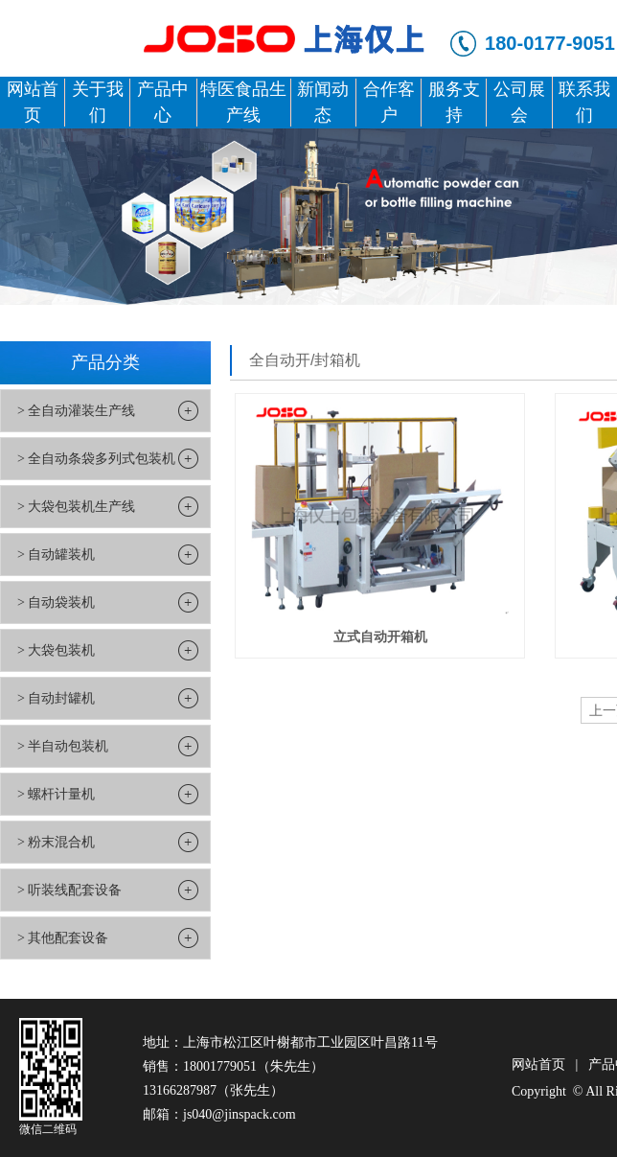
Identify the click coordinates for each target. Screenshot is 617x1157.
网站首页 (538, 1064)
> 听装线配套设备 (69, 890)
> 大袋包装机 (56, 650)
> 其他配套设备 (62, 938)
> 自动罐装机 (56, 554)
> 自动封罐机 (56, 698)
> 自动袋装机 (56, 602)
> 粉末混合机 (56, 842)
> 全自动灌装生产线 (76, 411)
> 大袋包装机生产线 (76, 506)
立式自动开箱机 (380, 636)
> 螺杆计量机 (56, 794)
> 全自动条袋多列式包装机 (96, 458)
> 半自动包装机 (62, 746)
